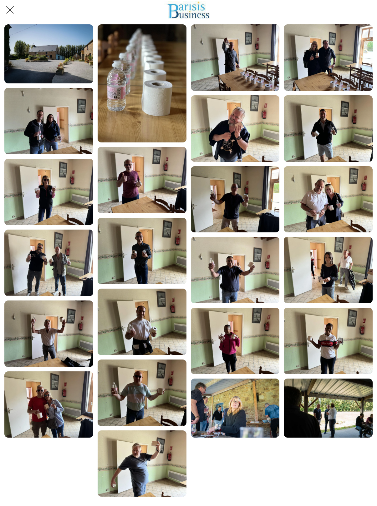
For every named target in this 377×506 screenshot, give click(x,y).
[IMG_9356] (235, 128)
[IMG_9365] (235, 270)
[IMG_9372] (48, 404)
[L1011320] (48, 53)
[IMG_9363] (48, 263)
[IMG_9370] (328, 341)
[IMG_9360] (235, 199)
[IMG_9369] (235, 341)
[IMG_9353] (48, 121)
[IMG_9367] (48, 333)
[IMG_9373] (142, 463)
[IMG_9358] (48, 192)
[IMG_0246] (142, 83)
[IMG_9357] (328, 128)
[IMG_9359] (142, 251)
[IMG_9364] (142, 322)
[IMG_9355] (142, 180)
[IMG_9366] (328, 270)
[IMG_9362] (328, 199)
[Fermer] (10, 10)
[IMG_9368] (142, 393)
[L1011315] (328, 408)
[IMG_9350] (235, 57)
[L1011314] (235, 408)
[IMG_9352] (328, 57)
